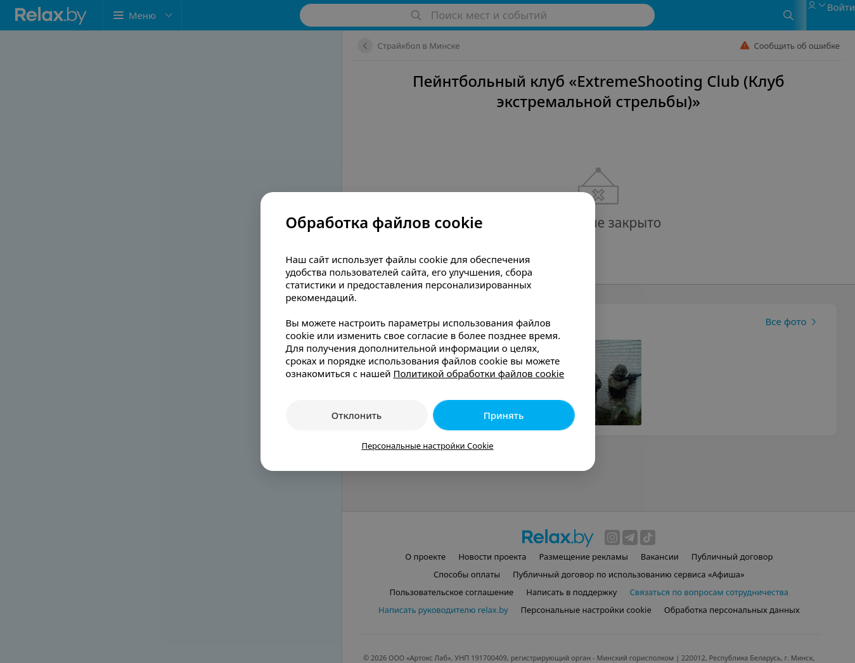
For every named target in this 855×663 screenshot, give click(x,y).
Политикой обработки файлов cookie (478, 373)
